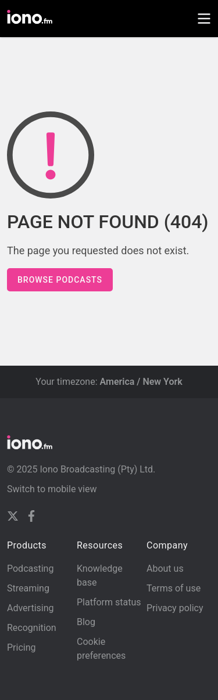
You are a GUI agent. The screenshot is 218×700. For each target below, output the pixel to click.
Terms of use (173, 588)
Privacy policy (174, 608)
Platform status (109, 602)
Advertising (30, 608)
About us (165, 568)
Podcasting (30, 568)
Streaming (28, 588)
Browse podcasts (59, 279)
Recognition (31, 627)
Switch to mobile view (52, 489)
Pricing (21, 647)
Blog (86, 621)
